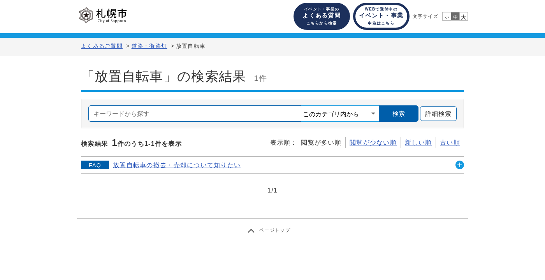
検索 (398, 113)
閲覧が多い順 (321, 142)
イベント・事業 (381, 16)
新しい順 (418, 142)
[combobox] (195, 113)
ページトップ (274, 230)
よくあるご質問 (102, 46)
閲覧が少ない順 (373, 142)
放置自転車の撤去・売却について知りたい (177, 165)
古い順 (450, 142)
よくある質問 (321, 16)
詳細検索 (436, 113)
